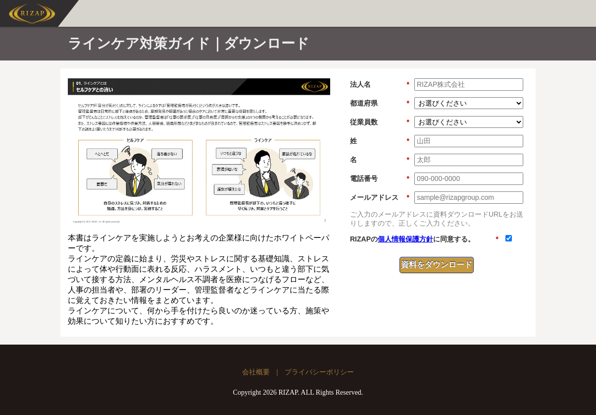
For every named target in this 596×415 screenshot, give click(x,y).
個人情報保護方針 (405, 239)
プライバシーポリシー (319, 372)
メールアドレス (379, 197)
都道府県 (379, 103)
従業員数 (379, 122)
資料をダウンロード (436, 264)
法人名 (379, 84)
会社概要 (256, 372)
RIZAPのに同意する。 (424, 239)
